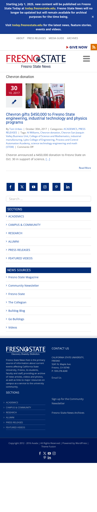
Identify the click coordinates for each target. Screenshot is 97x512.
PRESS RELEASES (19, 250)
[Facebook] (11, 187)
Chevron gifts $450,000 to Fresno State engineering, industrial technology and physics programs (46, 118)
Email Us (56, 377)
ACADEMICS (70, 129)
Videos (12, 327)
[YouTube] (33, 187)
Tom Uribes (15, 129)
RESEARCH (15, 233)
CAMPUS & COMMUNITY (24, 225)
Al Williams (33, 132)
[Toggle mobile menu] (87, 59)
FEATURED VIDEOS (20, 258)
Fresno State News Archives (68, 412)
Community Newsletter (23, 285)
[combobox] (48, 199)
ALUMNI (13, 241)
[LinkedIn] (68, 187)
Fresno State (16, 294)
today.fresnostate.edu (40, 8)
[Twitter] (22, 187)
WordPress (81, 443)
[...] (48, 159)
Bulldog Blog (16, 311)
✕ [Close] (92, 16)
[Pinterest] (56, 187)
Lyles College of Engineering (39, 139)
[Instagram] (45, 187)
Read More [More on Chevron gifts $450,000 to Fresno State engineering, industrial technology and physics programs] (85, 168)
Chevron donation (50, 132)
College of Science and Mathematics (49, 136)
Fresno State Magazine (23, 277)
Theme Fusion (48, 446)
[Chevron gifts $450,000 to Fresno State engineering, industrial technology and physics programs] (45, 95)
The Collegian (17, 302)
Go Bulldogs (16, 319)
